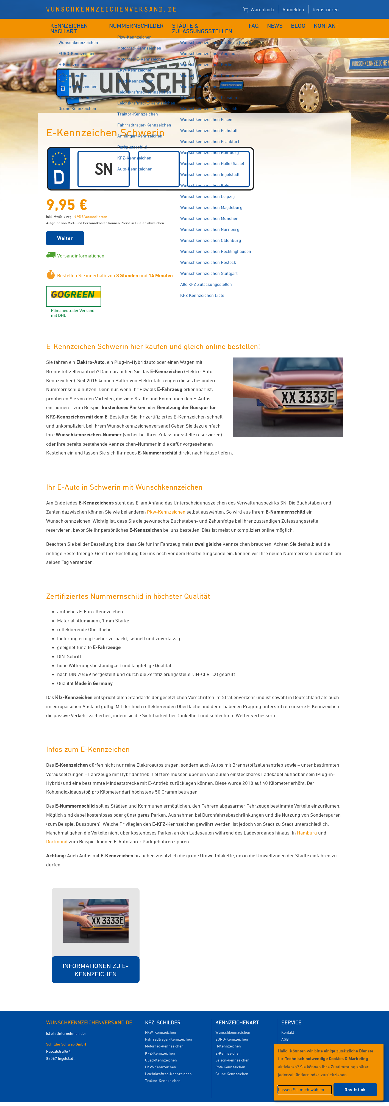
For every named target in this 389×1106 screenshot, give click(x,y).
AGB (284, 1031)
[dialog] (329, 1072)
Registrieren (326, 9)
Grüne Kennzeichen (231, 1065)
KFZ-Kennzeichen (160, 1045)
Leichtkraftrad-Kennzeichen (168, 1065)
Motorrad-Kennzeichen (164, 1037)
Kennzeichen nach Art (77, 24)
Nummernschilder (138, 24)
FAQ (258, 24)
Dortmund (57, 833)
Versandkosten (293, 1037)
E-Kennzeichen (228, 1045)
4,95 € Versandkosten (90, 208)
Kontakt (328, 24)
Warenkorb (258, 10)
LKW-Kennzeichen (160, 1058)
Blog (302, 24)
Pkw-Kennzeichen (166, 503)
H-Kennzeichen (228, 1037)
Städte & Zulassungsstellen (207, 24)
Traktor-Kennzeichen (162, 1072)
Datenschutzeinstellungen (219, 1099)
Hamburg (307, 824)
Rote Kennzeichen (230, 1058)
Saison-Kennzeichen (232, 1051)
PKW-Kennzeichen (160, 1024)
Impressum (261, 1099)
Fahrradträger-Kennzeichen (168, 1031)
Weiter (65, 230)
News (279, 24)
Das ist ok (355, 1089)
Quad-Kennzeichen (161, 1051)
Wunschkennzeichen (232, 1024)
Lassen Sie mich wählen (301, 1089)
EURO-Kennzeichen (231, 1031)
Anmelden (293, 9)
